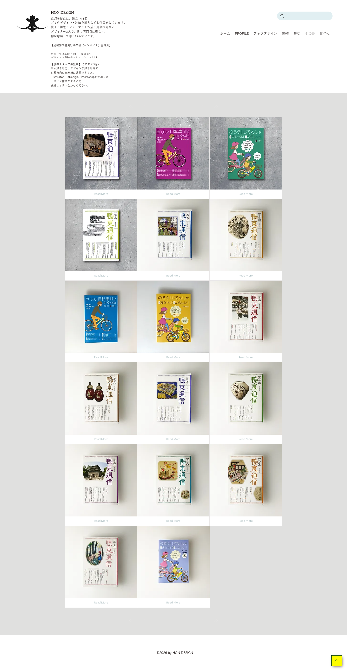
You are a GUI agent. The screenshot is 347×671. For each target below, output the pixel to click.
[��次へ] (202, 620)
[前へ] (144, 106)
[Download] (336, 660)
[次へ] (202, 106)
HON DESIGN (62, 12)
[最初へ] (131, 106)
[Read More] (101, 194)
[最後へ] (216, 106)
